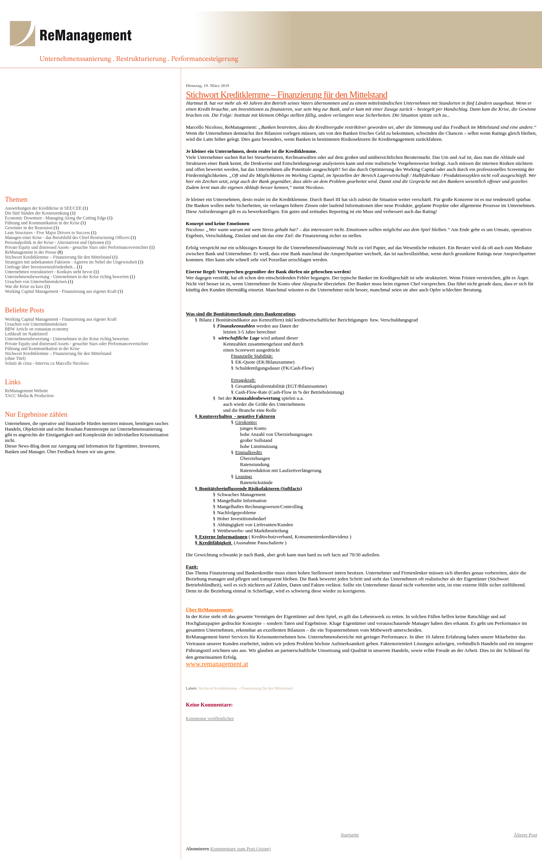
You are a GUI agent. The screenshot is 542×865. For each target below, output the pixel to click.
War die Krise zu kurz (24, 286)
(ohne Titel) (15, 358)
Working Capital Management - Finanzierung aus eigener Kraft (61, 291)
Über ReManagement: (210, 609)
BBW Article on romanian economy (37, 329)
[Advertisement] (361, 774)
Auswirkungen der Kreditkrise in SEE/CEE (43, 208)
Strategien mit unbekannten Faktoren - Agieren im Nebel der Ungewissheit (71, 262)
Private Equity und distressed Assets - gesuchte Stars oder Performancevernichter (76, 247)
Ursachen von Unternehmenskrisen (36, 281)
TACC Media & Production (29, 395)
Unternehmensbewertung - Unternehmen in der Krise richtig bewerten (67, 276)
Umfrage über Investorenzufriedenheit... (40, 267)
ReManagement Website (26, 390)
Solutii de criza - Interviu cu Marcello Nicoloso (46, 363)
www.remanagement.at (217, 664)
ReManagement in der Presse (30, 252)
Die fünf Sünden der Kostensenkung (37, 213)
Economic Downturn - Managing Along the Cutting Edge (55, 218)
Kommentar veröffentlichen (210, 718)
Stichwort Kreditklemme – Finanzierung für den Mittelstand (286, 95)
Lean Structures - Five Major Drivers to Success (47, 232)
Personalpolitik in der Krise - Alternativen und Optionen (54, 242)
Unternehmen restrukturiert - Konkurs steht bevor (49, 272)
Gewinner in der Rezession (29, 227)
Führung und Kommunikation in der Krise (42, 223)
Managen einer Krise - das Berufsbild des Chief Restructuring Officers (67, 237)
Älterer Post (525, 835)
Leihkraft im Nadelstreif (26, 334)
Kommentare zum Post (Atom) (240, 848)
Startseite (350, 835)
